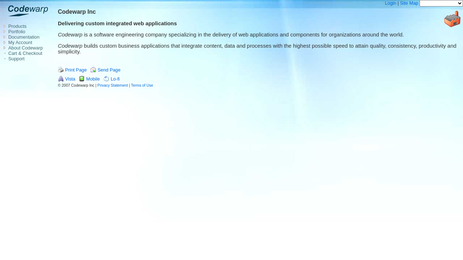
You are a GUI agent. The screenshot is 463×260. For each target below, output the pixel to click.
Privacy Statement (112, 85)
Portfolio (16, 31)
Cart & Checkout (25, 53)
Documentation (23, 37)
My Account (20, 42)
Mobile (93, 79)
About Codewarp (25, 48)
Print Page (76, 70)
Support (16, 58)
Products (17, 26)
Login (390, 3)
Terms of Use (142, 85)
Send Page (109, 70)
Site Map (409, 3)
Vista (70, 79)
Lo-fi (115, 79)
